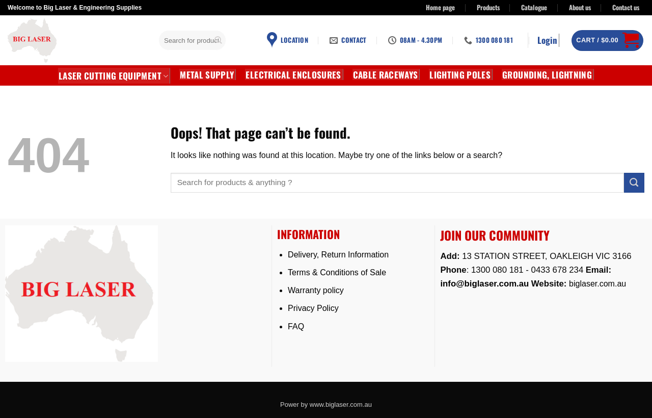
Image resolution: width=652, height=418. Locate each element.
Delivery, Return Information (338, 254)
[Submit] (218, 40)
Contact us (625, 7)
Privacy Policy (313, 308)
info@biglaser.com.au (484, 284)
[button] (548, 40)
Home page (440, 7)
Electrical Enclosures (293, 74)
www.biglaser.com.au (341, 404)
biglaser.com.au (597, 283)
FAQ (296, 326)
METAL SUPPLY (207, 74)
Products (488, 7)
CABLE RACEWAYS (385, 74)
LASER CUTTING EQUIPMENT (113, 75)
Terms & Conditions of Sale (337, 272)
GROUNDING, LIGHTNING (547, 74)
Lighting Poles (460, 74)
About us (580, 7)
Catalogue (534, 7)
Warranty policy (316, 290)
